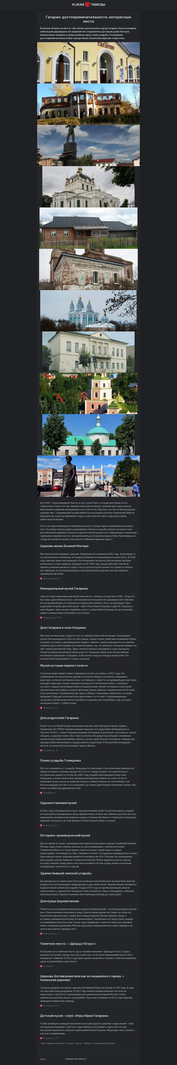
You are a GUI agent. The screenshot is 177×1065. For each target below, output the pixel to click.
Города (70, 1043)
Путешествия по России (104, 1043)
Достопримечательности (53, 1043)
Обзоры (87, 1043)
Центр (79, 1043)
